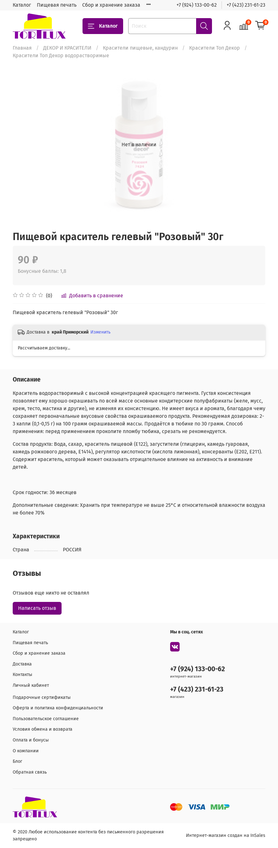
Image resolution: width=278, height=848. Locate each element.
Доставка (22, 664)
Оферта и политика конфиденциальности (58, 708)
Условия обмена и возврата (42, 729)
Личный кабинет (31, 685)
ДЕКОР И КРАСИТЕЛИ (67, 48)
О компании (26, 751)
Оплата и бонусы (31, 740)
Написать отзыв (37, 608)
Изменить (100, 332)
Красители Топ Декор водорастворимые (61, 55)
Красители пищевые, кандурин (140, 48)
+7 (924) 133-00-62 (196, 5)
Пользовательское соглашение (46, 718)
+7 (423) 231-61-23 (246, 5)
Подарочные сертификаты (42, 697)
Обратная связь (30, 772)
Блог (17, 761)
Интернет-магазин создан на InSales (225, 835)
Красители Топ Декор (214, 48)
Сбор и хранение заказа (111, 5)
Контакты (22, 674)
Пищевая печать (56, 5)
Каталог (22, 5)
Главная (22, 48)
